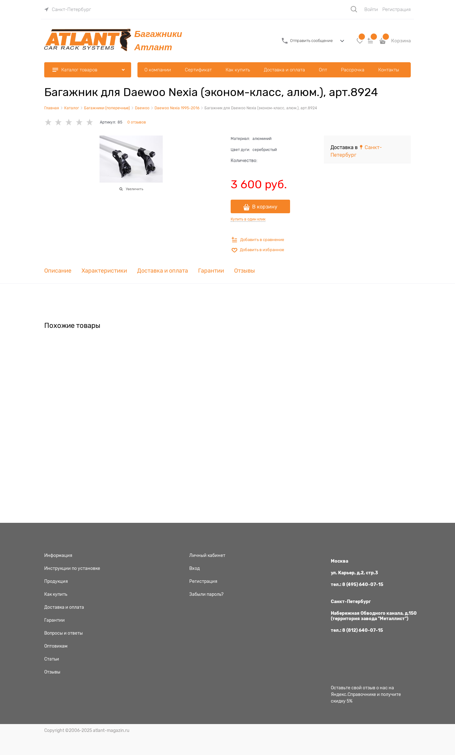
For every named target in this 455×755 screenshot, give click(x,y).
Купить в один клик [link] (248, 219)
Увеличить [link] (134, 189)
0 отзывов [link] (136, 122)
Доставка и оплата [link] (162, 271)
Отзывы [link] (244, 271)
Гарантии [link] (211, 271)
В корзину (264, 207)
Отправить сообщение (311, 40)
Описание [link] (57, 271)
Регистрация (396, 9)
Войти (371, 9)
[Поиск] (354, 9)
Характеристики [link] (104, 271)
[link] (67, 9)
